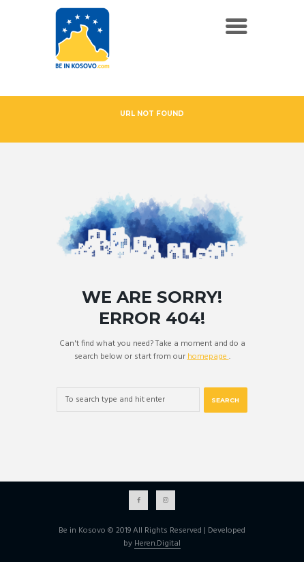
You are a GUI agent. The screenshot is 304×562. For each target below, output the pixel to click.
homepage (208, 357)
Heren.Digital (157, 544)
